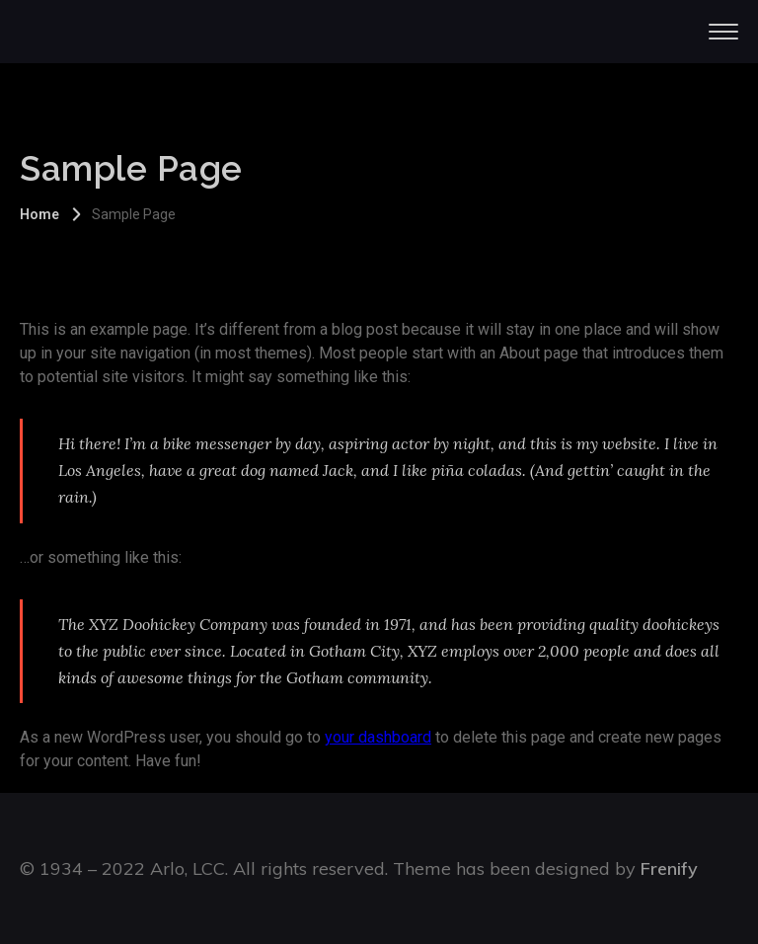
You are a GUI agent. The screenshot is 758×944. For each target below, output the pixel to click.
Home (39, 214)
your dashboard (378, 737)
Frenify (669, 868)
